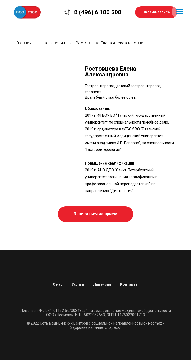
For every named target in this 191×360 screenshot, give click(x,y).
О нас (58, 284)
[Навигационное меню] (179, 11)
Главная (23, 42)
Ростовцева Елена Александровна (109, 42)
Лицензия (102, 284)
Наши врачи (53, 42)
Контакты (129, 284)
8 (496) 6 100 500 (97, 12)
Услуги (77, 284)
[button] (95, 214)
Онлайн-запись (156, 12)
